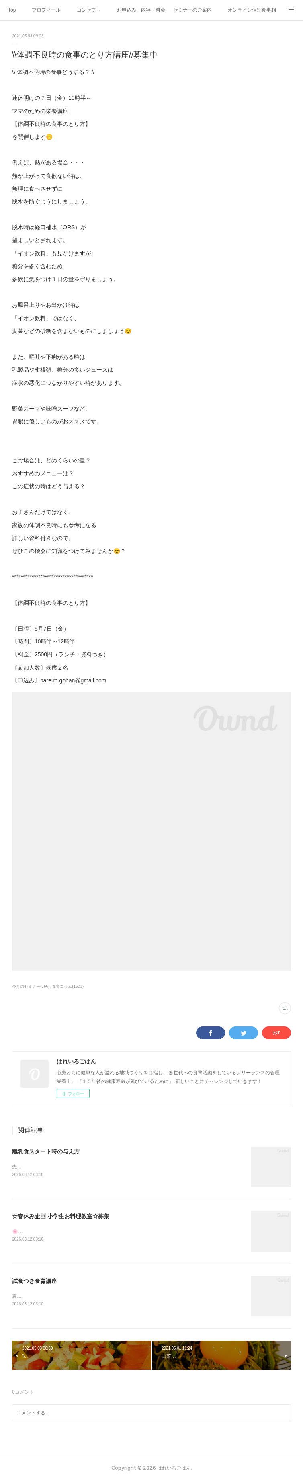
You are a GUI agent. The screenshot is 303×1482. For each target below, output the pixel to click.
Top (12, 10)
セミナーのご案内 (192, 10)
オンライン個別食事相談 (252, 10)
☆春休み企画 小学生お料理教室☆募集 (60, 1216)
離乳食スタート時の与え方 (46, 1151)
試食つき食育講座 (34, 1282)
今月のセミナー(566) (30, 986)
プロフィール (46, 10)
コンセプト (89, 10)
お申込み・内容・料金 (141, 10)
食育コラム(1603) (68, 986)
